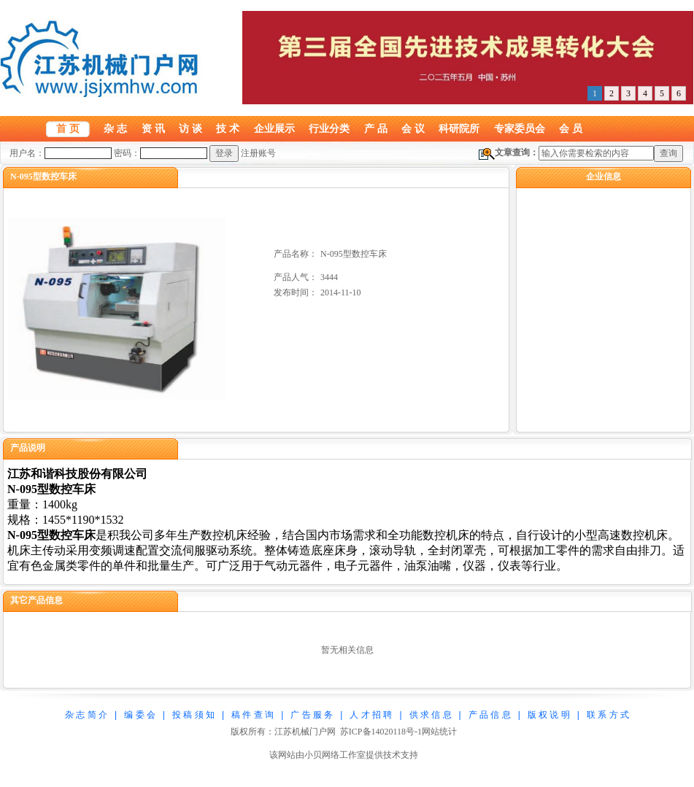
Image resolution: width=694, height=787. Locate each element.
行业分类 (329, 128)
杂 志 (115, 128)
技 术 (227, 128)
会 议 (413, 128)
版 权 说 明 (549, 715)
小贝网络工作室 (335, 755)
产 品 (376, 128)
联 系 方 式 (608, 715)
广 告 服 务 (311, 715)
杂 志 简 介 (86, 715)
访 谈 (190, 128)
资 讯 (153, 128)
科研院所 (459, 128)
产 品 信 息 (490, 715)
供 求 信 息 (430, 715)
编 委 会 (139, 715)
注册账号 (258, 153)
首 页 (68, 128)
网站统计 (439, 731)
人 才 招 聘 (371, 715)
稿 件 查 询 (252, 715)
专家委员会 (519, 128)
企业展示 (274, 128)
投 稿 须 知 (193, 715)
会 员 (570, 128)
